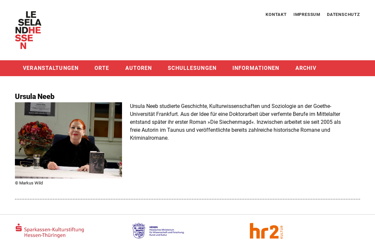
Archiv (306, 68)
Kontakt (276, 14)
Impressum (306, 14)
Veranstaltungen (51, 68)
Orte (101, 68)
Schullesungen (192, 68)
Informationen (256, 68)
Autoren (138, 68)
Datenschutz (343, 14)
